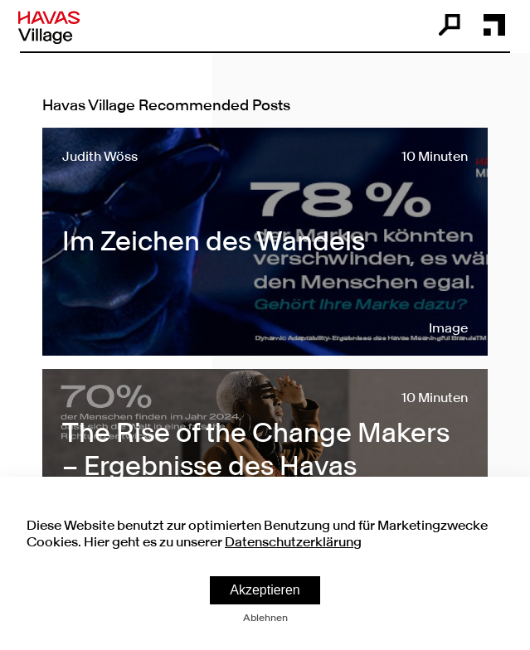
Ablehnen (265, 617)
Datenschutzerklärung (293, 541)
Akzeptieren (265, 590)
